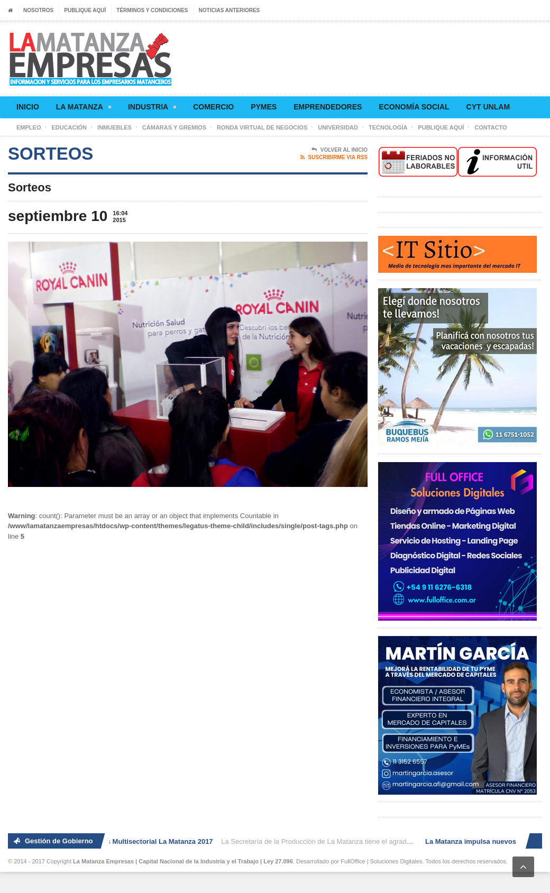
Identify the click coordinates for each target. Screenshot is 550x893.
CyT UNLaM (488, 107)
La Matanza (83, 109)
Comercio (213, 107)
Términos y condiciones (152, 10)
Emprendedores (328, 107)
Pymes (264, 107)
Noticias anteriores (229, 10)
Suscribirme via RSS (334, 157)
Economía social (414, 107)
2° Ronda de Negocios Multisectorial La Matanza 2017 (127, 841)
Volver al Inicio (339, 150)
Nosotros (38, 10)
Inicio (27, 107)
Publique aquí (85, 10)
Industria (152, 109)
